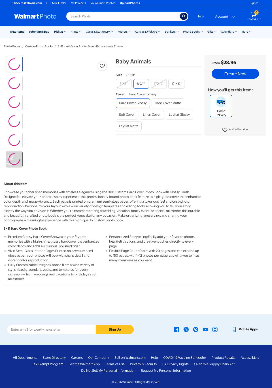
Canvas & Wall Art (146, 31)
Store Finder (58, 3)
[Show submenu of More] (250, 31)
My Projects (78, 3)
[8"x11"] (141, 84)
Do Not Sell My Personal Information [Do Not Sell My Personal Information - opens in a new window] (108, 371)
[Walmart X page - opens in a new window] (186, 329)
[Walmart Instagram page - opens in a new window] (215, 329)
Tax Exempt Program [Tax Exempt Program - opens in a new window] (47, 364)
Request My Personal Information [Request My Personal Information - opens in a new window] (166, 371)
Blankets (170, 31)
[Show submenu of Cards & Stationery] (111, 31)
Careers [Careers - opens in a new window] (77, 358)
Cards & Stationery (98, 31)
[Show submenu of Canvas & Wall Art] (159, 31)
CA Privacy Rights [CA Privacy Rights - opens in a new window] (175, 364)
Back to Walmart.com (26, 3)
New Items (17, 31)
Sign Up (115, 329)
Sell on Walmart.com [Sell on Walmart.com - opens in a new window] (130, 358)
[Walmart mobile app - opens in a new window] (245, 329)
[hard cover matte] (168, 103)
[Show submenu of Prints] (80, 31)
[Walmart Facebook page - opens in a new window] (176, 329)
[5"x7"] (124, 84)
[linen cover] (152, 115)
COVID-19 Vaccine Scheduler (184, 358)
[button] (235, 130)
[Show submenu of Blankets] (177, 31)
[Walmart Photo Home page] (35, 16)
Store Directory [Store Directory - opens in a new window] (54, 358)
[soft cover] (127, 115)
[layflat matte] (129, 126)
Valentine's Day (39, 31)
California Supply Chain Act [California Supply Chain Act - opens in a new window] (214, 364)
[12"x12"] (176, 84)
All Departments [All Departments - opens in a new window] (25, 358)
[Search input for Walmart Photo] (123, 16)
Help (200, 16)
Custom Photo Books (39, 46)
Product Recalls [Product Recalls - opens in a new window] (223, 358)
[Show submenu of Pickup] (65, 31)
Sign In (254, 3)
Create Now (235, 73)
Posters (122, 31)
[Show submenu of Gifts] (215, 31)
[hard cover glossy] (133, 103)
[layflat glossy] (179, 115)
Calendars (227, 31)
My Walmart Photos (102, 3)
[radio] (14, 64)
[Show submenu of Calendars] (236, 31)
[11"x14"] (159, 84)
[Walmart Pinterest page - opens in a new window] (195, 329)
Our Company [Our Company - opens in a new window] (98, 358)
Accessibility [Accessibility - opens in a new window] (250, 358)
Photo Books (191, 31)
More (245, 31)
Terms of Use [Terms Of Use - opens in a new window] (115, 364)
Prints (74, 31)
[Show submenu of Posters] (129, 31)
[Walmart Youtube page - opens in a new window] (205, 329)
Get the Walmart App (84, 364)
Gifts (210, 31)
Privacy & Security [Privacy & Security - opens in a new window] (143, 364)
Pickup (58, 31)
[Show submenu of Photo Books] (201, 31)
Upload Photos (130, 3)
